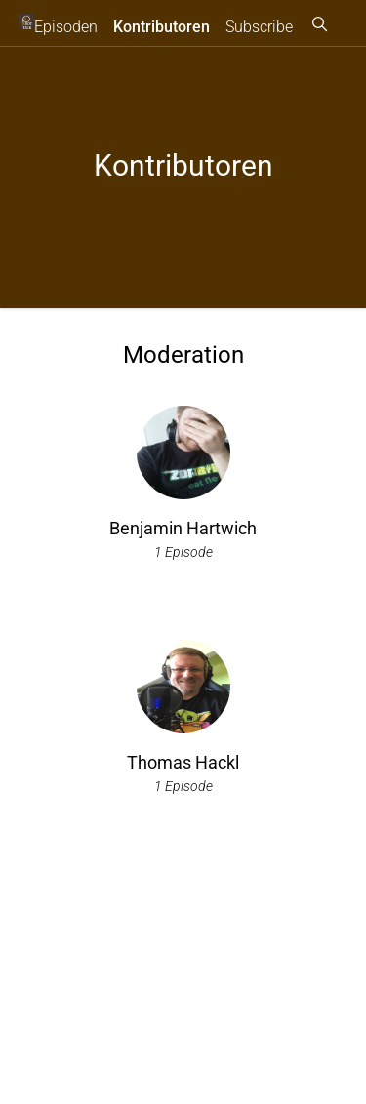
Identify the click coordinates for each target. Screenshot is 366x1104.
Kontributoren (161, 27)
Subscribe (259, 27)
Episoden (66, 27)
